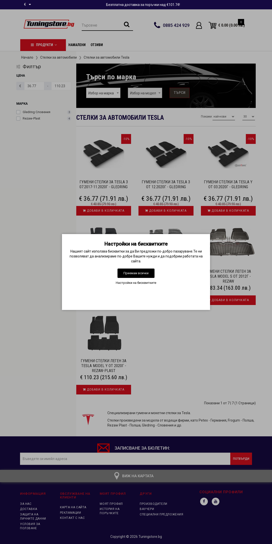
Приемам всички (136, 273)
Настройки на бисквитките (136, 283)
